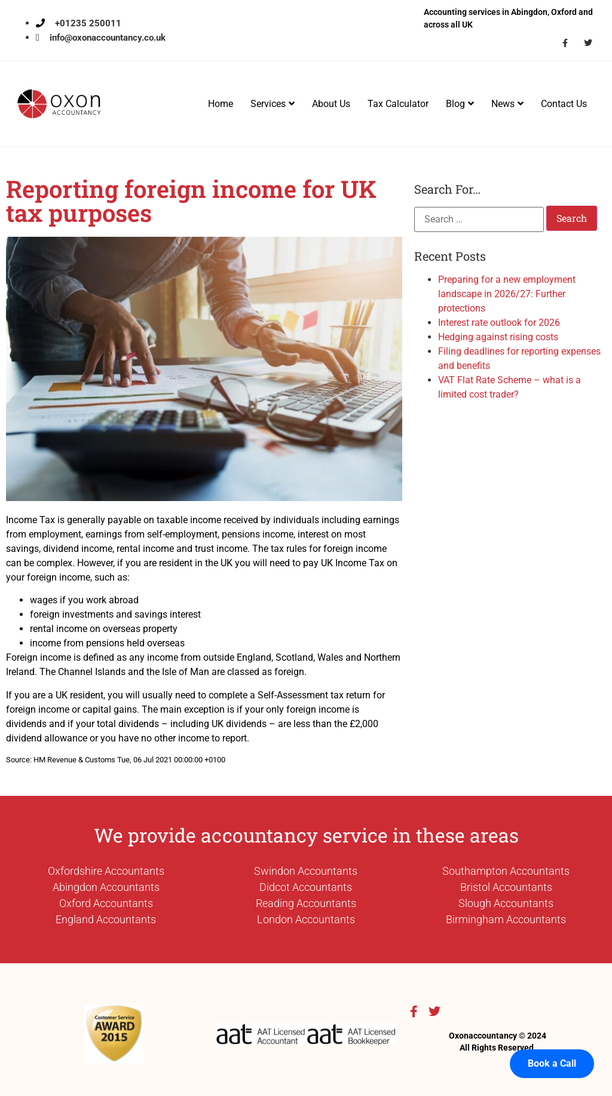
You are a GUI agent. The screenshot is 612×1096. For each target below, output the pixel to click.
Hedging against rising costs (498, 337)
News (507, 103)
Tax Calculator (398, 103)
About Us (331, 103)
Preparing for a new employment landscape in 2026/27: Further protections (507, 294)
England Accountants (106, 919)
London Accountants (306, 919)
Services (272, 103)
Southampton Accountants (506, 871)
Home (220, 103)
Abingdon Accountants (106, 887)
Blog (460, 103)
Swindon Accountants (305, 871)
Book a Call (552, 1042)
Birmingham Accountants (506, 919)
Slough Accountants (505, 903)
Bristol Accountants (506, 887)
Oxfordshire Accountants (106, 871)
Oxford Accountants (106, 903)
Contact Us (564, 103)
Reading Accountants (306, 903)
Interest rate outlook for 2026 (499, 322)
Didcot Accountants (305, 887)
